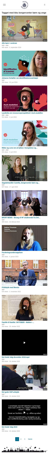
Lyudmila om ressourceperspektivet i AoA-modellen (22, 113)
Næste (30, 439)
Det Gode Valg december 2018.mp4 (15, 357)
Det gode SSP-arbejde (10, 392)
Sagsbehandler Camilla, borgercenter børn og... (20, 183)
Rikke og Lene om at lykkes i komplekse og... (19, 148)
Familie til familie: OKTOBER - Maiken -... (18, 322)
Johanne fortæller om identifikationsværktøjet (20, 78)
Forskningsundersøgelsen (12, 252)
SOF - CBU (5, 45)
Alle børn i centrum (9, 43)
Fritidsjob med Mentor (10, 287)
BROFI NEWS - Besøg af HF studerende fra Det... (21, 218)
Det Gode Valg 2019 (9, 427)
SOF (3, 80)
